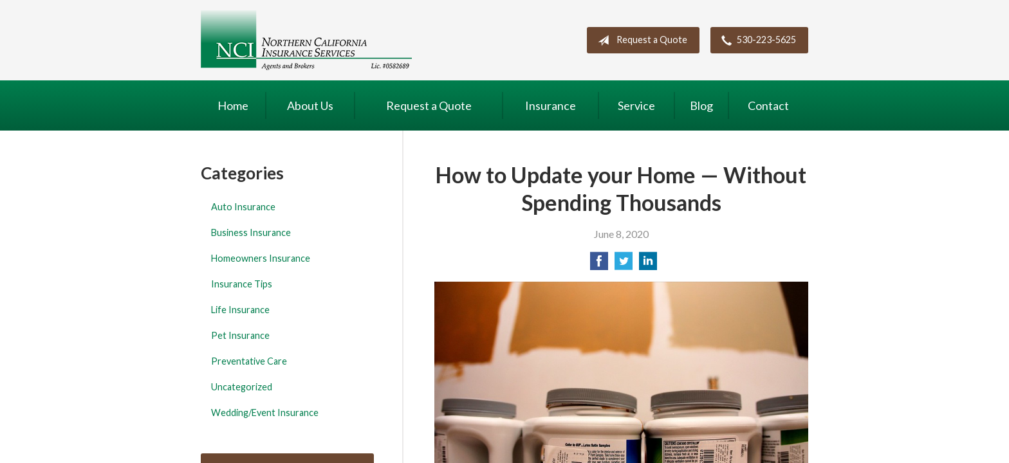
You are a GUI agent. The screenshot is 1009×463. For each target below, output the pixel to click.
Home (233, 105)
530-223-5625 (756, 40)
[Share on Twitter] (624, 265)
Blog (701, 105)
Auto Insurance (243, 206)
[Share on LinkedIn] (648, 265)
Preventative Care (249, 361)
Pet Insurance (240, 335)
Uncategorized (241, 386)
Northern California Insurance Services (306, 40)
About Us (310, 105)
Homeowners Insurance (260, 258)
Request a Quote (640, 40)
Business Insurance (251, 232)
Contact (768, 105)
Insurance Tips (241, 283)
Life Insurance (240, 309)
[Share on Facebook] (599, 265)
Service (636, 105)
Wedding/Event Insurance (265, 412)
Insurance (550, 105)
